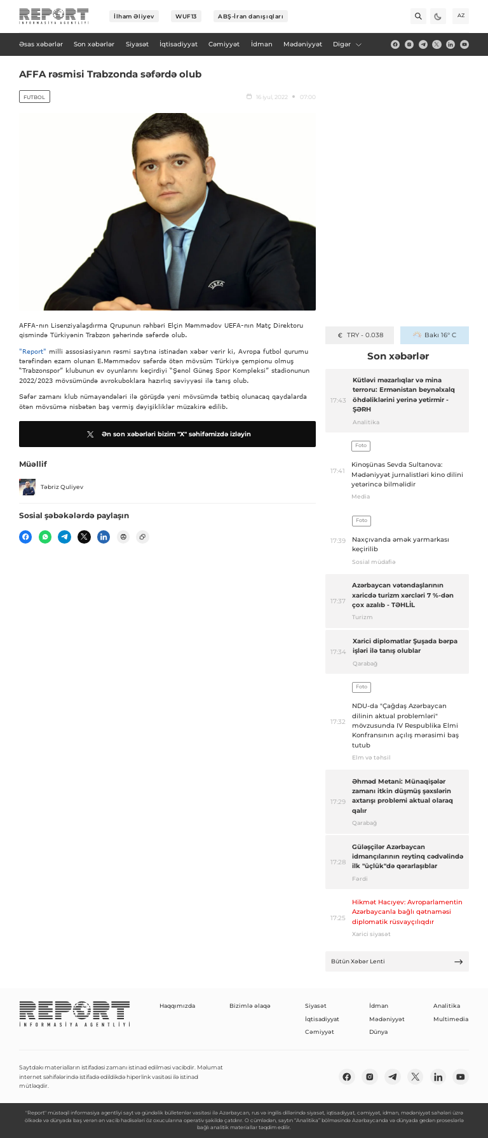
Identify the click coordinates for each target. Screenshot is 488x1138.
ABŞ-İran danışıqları (250, 16)
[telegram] (423, 44)
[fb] (395, 44)
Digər (347, 44)
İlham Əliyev (134, 16)
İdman (378, 1005)
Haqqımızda (177, 1005)
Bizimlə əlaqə (250, 1005)
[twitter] (436, 44)
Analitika (446, 1005)
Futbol (34, 97)
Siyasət (316, 1005)
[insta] (409, 44)
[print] (123, 536)
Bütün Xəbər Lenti (397, 962)
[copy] (142, 536)
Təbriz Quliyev (51, 487)
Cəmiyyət (319, 1031)
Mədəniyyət (387, 1018)
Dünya (378, 1031)
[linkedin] (450, 44)
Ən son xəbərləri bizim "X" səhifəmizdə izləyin (167, 434)
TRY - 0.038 (359, 335)
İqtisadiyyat (322, 1018)
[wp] (45, 536)
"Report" (32, 351)
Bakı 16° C (434, 335)
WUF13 (186, 16)
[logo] (54, 16)
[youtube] (464, 44)
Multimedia (450, 1018)
